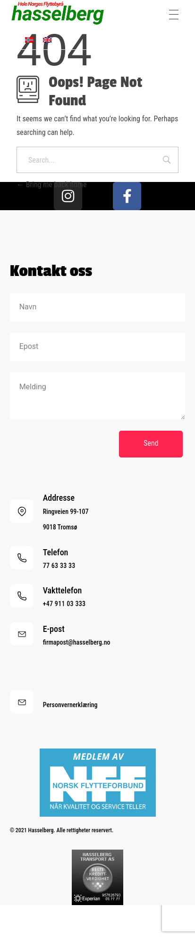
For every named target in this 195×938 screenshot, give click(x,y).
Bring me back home (52, 184)
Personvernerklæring (70, 705)
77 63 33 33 (59, 565)
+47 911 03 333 (64, 603)
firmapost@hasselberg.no (76, 642)
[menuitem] (29, 39)
